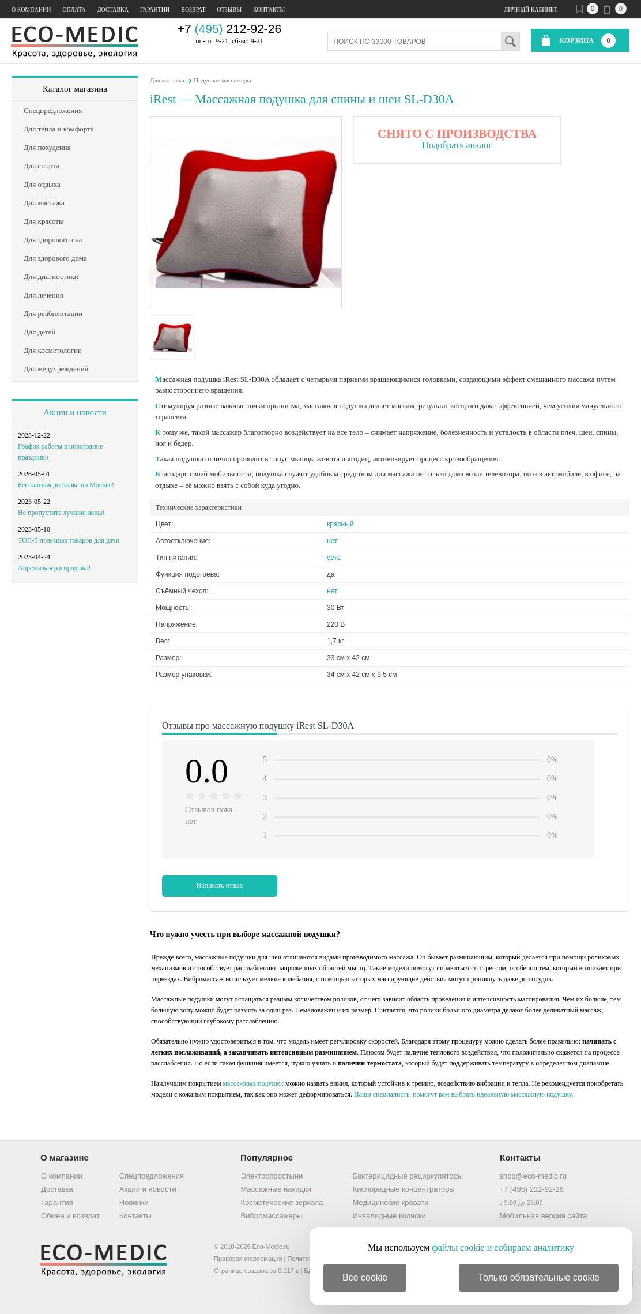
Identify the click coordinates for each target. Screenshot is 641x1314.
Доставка (113, 9)
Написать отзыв (220, 886)
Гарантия (57, 1202)
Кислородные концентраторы (404, 1189)
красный (340, 524)
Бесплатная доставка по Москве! (66, 485)
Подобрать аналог (457, 145)
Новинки (134, 1202)
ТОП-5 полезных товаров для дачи (68, 540)
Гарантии (154, 9)
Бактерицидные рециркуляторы (408, 1176)
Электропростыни (272, 1176)
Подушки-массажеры (222, 80)
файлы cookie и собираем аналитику (503, 1247)
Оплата (73, 9)
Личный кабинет (530, 9)
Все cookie (364, 1277)
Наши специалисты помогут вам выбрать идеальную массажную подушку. (464, 1094)
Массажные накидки (276, 1189)
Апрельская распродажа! (54, 568)
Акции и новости (74, 412)
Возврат (193, 9)
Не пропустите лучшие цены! (61, 513)
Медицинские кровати (391, 1202)
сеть (334, 558)
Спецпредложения (151, 1176)
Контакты (269, 9)
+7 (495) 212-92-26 (531, 1189)
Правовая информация (248, 1258)
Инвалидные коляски (389, 1215)
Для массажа (167, 80)
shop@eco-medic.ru (533, 1176)
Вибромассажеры (272, 1215)
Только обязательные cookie (538, 1277)
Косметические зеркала (282, 1202)
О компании (31, 9)
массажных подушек (253, 1083)
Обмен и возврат (70, 1215)
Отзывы (229, 9)
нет (332, 541)
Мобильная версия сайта (543, 1215)
